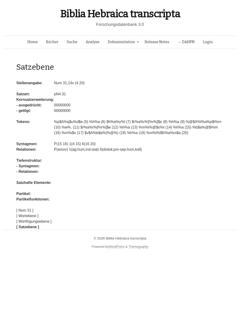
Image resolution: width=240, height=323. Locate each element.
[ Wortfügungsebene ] (34, 221)
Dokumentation (121, 42)
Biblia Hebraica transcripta (120, 14)
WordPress (117, 246)
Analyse (93, 42)
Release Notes (157, 42)
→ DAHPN (186, 42)
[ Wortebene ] (27, 216)
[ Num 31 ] (24, 210)
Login (208, 42)
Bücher (52, 42)
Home (32, 42)
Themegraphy (138, 246)
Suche (72, 42)
